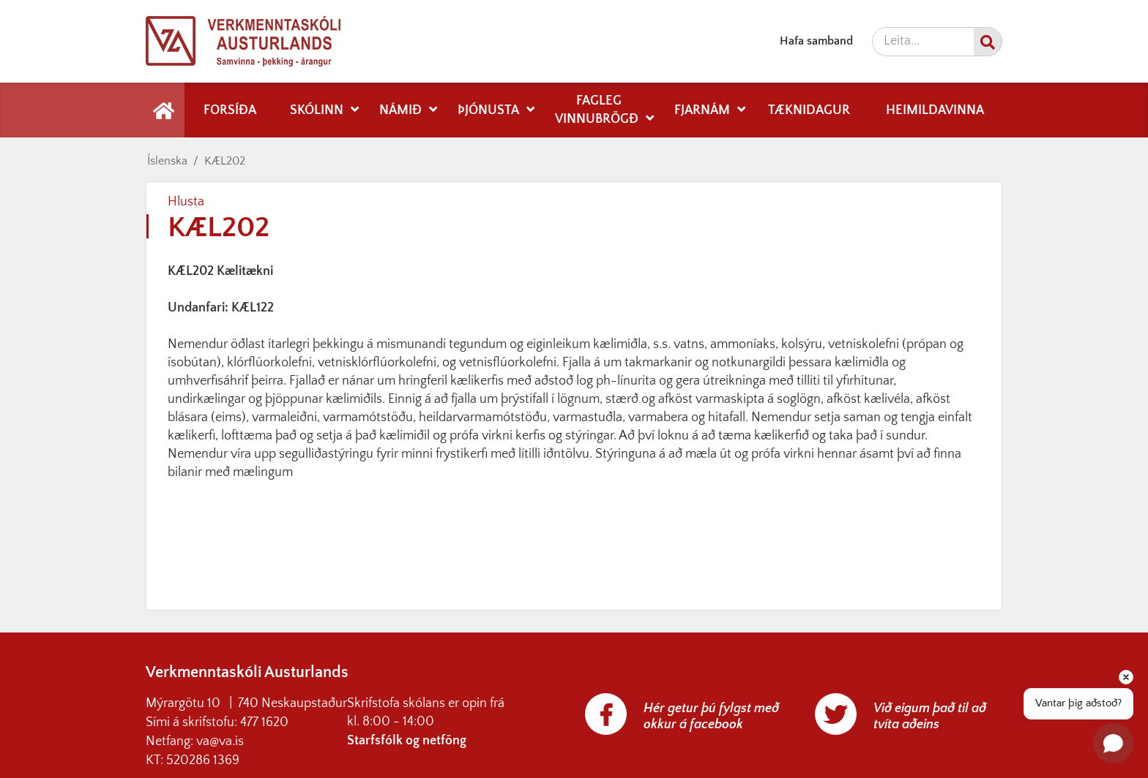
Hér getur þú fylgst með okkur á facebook (711, 716)
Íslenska (167, 160)
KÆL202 (224, 160)
